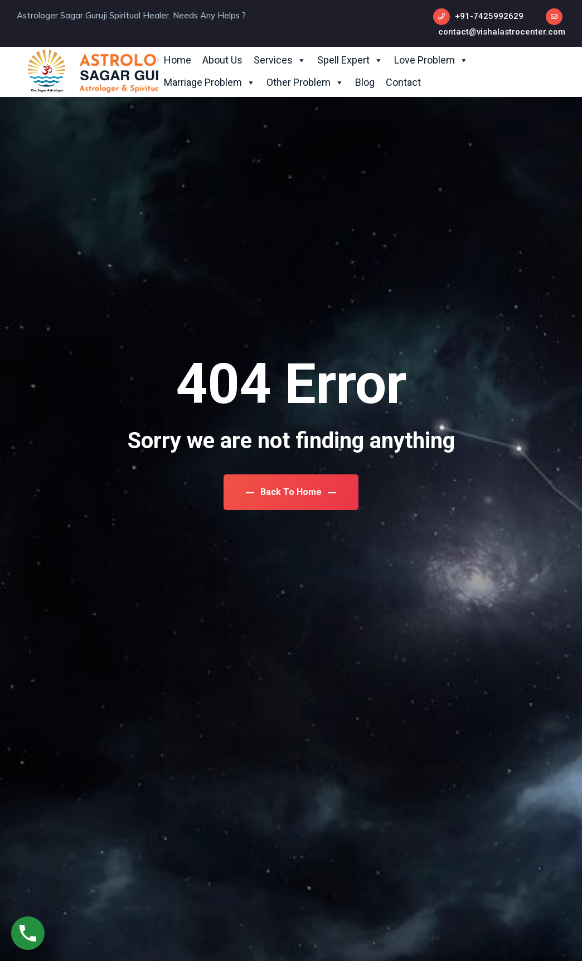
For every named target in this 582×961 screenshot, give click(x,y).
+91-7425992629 (489, 16)
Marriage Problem (209, 82)
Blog (365, 82)
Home (177, 60)
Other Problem (305, 82)
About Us (222, 60)
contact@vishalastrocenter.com (501, 32)
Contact (403, 82)
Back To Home (291, 492)
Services (280, 60)
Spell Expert (350, 60)
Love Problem (431, 60)
